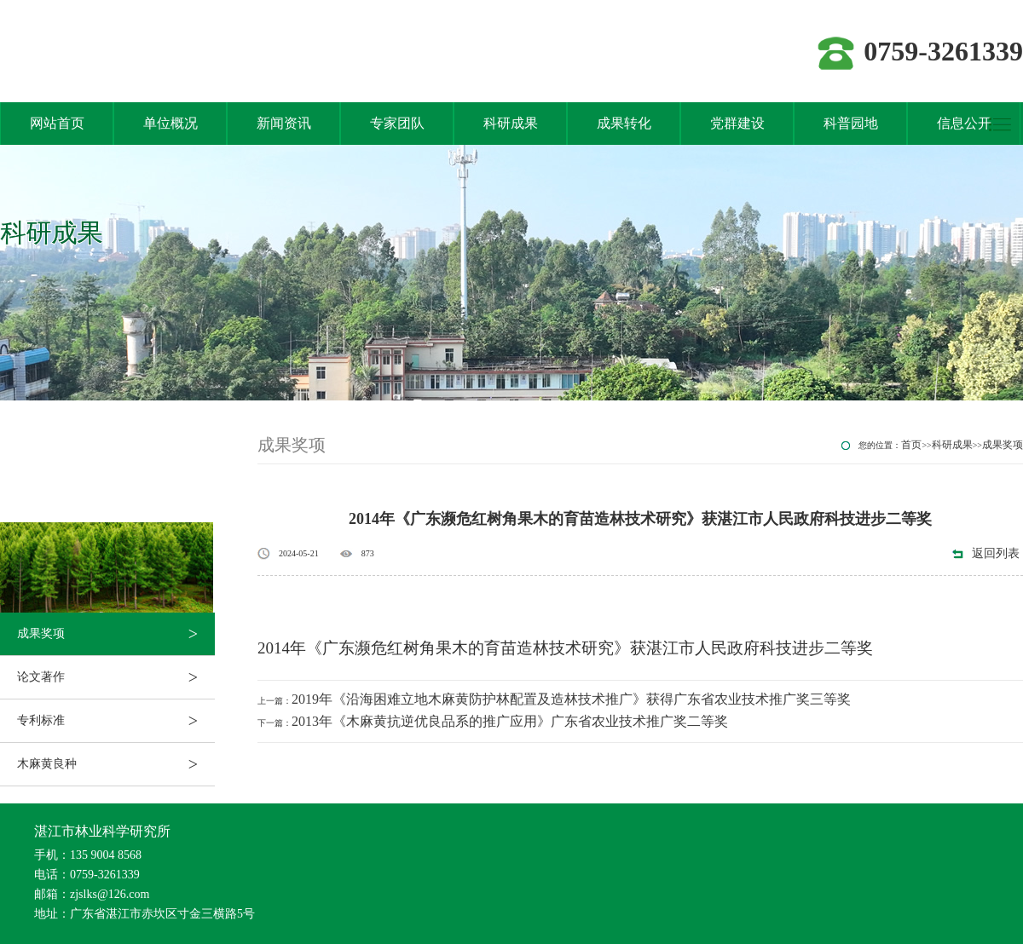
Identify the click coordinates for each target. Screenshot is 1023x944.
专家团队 (397, 123)
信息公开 (964, 123)
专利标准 (116, 720)
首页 (911, 445)
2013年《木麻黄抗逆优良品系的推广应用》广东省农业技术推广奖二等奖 (510, 721)
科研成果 (510, 123)
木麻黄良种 (116, 764)
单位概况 (170, 123)
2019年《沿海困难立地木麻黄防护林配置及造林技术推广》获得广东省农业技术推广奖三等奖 (571, 699)
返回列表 (996, 553)
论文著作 (116, 677)
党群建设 (737, 123)
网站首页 (57, 123)
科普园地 (851, 123)
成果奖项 (116, 634)
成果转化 (624, 123)
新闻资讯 (284, 123)
